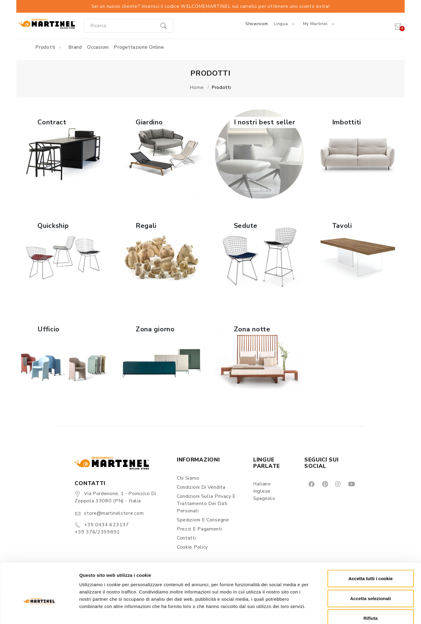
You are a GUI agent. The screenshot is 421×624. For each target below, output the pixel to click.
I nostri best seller (264, 122)
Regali (146, 225)
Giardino (149, 122)
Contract (51, 122)
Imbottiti (346, 122)
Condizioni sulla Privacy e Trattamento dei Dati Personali (206, 503)
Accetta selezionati (370, 564)
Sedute (245, 225)
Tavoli (342, 225)
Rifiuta (371, 584)
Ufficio (48, 329)
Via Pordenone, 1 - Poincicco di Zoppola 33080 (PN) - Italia (115, 497)
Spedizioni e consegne (203, 520)
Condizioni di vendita (201, 487)
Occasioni (97, 47)
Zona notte (252, 329)
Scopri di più (63, 190)
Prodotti (49, 47)
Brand (75, 47)
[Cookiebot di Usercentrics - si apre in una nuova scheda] (39, 612)
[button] (63, 154)
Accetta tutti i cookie (370, 544)
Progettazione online (139, 47)
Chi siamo (188, 478)
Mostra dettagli (318, 612)
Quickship (53, 225)
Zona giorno (155, 329)
